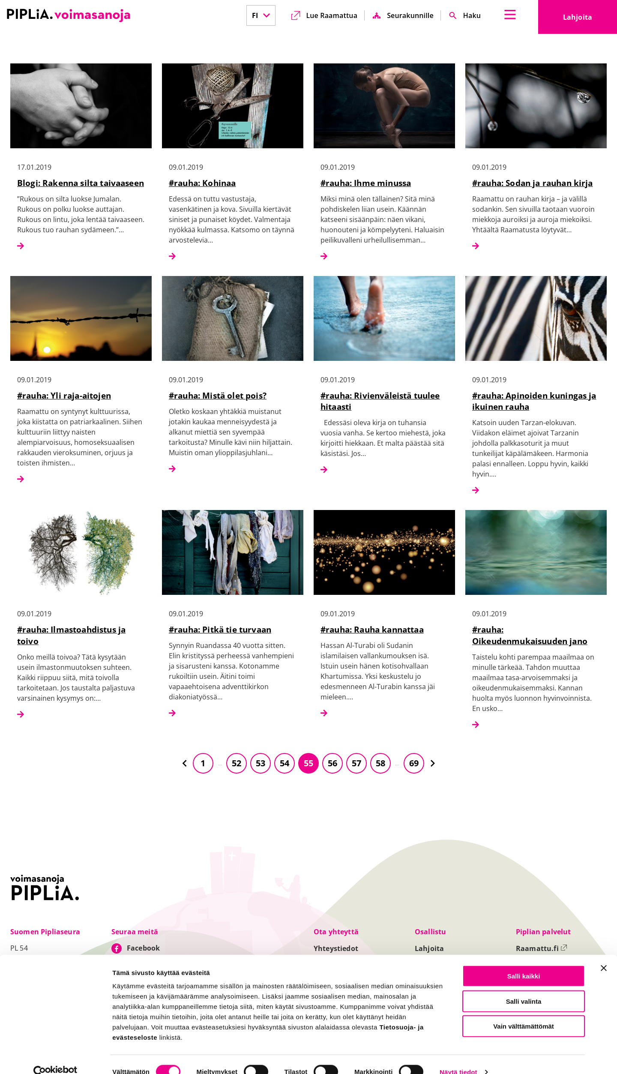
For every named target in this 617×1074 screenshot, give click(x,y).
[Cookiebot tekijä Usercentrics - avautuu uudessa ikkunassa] (55, 1057)
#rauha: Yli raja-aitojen (64, 395)
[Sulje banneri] (604, 953)
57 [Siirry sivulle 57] (356, 763)
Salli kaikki (523, 961)
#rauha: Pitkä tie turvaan (220, 629)
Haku (472, 15)
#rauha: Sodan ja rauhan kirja (532, 183)
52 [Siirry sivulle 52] (236, 763)
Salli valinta (524, 986)
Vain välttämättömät (523, 1011)
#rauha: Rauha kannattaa (372, 629)
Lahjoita (590, 19)
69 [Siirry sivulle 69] (414, 763)
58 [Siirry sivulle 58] (380, 763)
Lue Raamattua (331, 15)
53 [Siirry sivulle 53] (260, 763)
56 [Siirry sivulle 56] (332, 763)
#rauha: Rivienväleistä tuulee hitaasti (380, 401)
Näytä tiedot (458, 1057)
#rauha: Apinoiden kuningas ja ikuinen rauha (534, 401)
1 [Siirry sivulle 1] (203, 763)
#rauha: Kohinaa (202, 183)
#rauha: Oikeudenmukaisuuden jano (529, 635)
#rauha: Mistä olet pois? (218, 395)
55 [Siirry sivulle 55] (308, 763)
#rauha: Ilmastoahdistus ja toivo (71, 635)
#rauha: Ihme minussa (365, 183)
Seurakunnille (410, 15)
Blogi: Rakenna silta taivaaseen (80, 183)
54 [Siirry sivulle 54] (284, 763)
